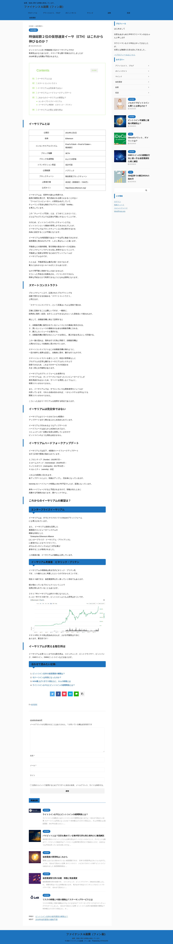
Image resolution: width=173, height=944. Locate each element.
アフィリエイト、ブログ (51, 13)
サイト (32, 777)
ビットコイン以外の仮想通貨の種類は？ (48, 675)
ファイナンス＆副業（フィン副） (44, 6)
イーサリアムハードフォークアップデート (59, 93)
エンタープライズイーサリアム (54, 101)
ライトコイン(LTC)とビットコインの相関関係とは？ (53, 687)
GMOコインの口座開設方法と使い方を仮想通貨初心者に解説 (139, 158)
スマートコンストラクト (52, 83)
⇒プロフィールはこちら (124, 55)
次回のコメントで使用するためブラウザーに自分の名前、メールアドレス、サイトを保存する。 (68, 787)
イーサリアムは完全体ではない (54, 88)
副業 (109, 13)
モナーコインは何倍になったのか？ (46, 679)
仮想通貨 (32, 18)
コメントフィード (121, 208)
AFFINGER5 (104, 941)
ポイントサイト (70, 13)
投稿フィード (119, 205)
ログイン (117, 202)
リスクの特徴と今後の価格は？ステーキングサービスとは (68, 901)
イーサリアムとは (49, 79)
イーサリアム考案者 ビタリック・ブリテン (59, 105)
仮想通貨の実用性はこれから (55, 859)
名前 (32, 757)
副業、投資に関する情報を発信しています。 (86, 938)
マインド (90, 13)
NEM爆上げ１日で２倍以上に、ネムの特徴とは (51, 683)
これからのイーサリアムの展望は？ (56, 98)
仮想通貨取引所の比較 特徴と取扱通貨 (60, 880)
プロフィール (32, 13)
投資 (128, 13)
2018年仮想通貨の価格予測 (46, 921)
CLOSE (94, 70)
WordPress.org (119, 211)
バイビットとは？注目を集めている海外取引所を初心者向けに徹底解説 (73, 837)
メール (33, 767)
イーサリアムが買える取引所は (54, 111)
